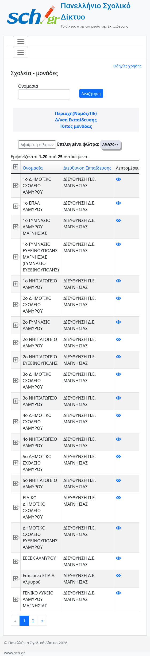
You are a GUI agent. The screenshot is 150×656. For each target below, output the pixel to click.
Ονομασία (28, 86)
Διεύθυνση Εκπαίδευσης (87, 168)
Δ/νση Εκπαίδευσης (76, 120)
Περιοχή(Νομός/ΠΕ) (76, 113)
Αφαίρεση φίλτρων (37, 144)
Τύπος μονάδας (76, 126)
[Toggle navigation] (20, 41)
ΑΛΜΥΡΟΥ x (110, 144)
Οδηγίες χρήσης (127, 65)
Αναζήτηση (91, 93)
